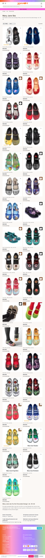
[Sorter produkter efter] (12, 24)
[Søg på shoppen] (41, 6)
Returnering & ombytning (27, 537)
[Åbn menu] (3, 3)
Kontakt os (4, 548)
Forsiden (4, 11)
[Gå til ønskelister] (5, 3)
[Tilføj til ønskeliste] (20, 28)
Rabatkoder (5, 550)
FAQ (23, 536)
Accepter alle (31, 556)
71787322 (4, 540)
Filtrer (5, 23)
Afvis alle (36, 556)
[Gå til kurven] (42, 3)
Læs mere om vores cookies (22, 556)
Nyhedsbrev (5, 549)
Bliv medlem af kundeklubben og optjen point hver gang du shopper (22, 0)
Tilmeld (39, 528)
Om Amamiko (5, 545)
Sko (7, 11)
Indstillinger (41, 556)
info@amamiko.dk (6, 541)
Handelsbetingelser (6, 552)
